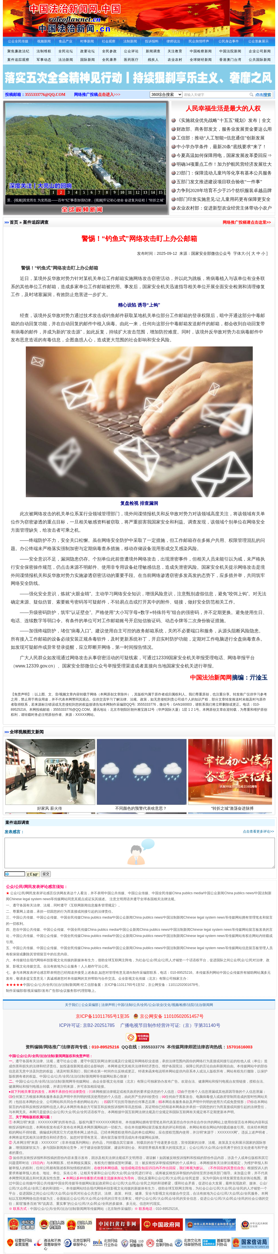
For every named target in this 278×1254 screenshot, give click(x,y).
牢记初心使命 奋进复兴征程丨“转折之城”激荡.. (141, 200)
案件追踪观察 (18, 60)
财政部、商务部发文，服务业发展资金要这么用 (224, 129)
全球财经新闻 (201, 60)
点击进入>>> (109, 94)
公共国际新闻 (260, 60)
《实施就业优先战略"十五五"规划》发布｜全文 (223, 120)
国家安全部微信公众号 (211, 253)
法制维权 (44, 51)
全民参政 (109, 51)
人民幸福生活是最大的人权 (223, 108)
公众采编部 (89, 1005)
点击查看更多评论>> (258, 831)
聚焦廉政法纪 (18, 51)
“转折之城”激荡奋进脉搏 (233, 811)
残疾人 (153, 60)
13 (145, 192)
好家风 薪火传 (50, 811)
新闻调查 (153, 51)
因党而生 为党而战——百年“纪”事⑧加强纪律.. (61, 200)
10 (122, 192)
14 (153, 192)
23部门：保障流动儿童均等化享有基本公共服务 (224, 173)
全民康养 (109, 60)
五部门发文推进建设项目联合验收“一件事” (219, 181)
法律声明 (108, 1005)
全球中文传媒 (49, 16)
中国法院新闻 (230, 51)
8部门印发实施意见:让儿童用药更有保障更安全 (223, 199)
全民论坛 (65, 51)
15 (161, 192)
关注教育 (175, 51)
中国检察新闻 (201, 51)
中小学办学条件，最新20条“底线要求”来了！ (221, 146)
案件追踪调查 (36, 222)
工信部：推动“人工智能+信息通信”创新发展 (220, 137)
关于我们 (72, 1005)
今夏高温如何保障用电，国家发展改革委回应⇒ (224, 155)
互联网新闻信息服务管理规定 (93, 905)
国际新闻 (87, 60)
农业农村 (175, 60)
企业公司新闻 (260, 51)
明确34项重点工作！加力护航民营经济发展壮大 (224, 164)
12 (138, 192)
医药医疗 (131, 60)
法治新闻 (65, 60)
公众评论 (131, 51)
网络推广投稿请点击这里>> (247, 222)
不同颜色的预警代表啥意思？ (142, 811)
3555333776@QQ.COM (45, 94)
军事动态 (44, 60)
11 (130, 192)
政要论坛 (87, 51)
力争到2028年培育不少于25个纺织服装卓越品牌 (224, 190)
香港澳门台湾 (230, 60)
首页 (14, 222)
